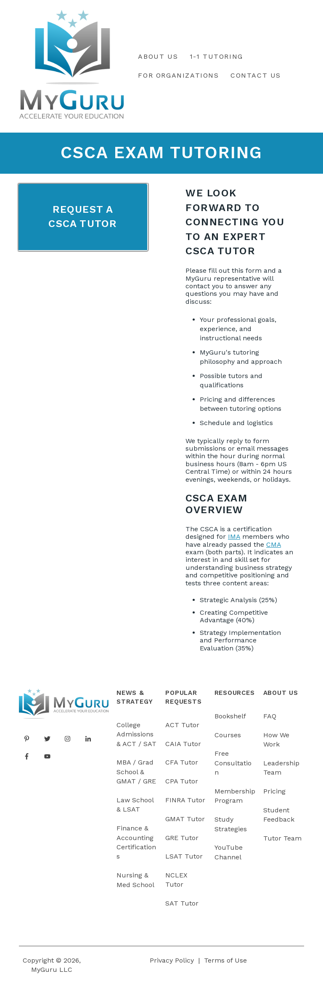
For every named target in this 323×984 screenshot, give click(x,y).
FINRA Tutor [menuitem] (185, 800)
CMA (273, 544)
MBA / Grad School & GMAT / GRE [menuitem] (136, 771)
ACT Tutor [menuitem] (182, 725)
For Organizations (178, 75)
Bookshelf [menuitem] (230, 716)
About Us (158, 56)
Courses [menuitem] (227, 735)
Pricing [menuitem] (274, 791)
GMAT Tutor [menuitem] (185, 819)
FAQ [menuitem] (269, 716)
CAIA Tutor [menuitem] (183, 744)
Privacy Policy (172, 960)
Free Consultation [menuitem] (233, 762)
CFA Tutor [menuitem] (181, 762)
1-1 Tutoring (216, 56)
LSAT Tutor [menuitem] (184, 856)
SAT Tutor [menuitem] (182, 903)
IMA (234, 536)
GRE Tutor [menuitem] (182, 838)
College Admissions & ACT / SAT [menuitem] (136, 734)
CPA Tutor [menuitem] (181, 781)
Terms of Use (225, 960)
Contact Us (255, 75)
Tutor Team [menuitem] (282, 838)
